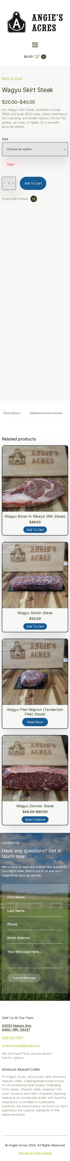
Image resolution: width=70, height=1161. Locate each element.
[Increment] (13, 183)
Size (5, 138)
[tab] (12, 413)
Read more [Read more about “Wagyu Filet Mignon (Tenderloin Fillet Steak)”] (35, 722)
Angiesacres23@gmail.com (21, 1045)
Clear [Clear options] (10, 164)
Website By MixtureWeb (35, 1153)
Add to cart (33, 183)
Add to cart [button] (35, 530)
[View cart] (35, 57)
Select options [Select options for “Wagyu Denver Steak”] (35, 819)
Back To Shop (12, 78)
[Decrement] (5, 183)
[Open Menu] (35, 45)
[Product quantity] (9, 183)
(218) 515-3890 (12, 1037)
